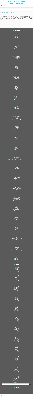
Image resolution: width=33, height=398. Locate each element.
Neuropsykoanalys (16, 160)
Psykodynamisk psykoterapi (16, 200)
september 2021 (16, 289)
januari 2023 (16, 280)
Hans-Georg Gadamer (16, 105)
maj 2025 (16, 269)
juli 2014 (16, 357)
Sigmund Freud (16, 221)
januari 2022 (16, 286)
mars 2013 (16, 369)
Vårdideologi (16, 258)
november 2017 (16, 320)
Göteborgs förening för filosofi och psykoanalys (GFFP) (16, 100)
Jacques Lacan (16, 118)
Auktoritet (16, 46)
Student (17, 236)
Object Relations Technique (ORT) (17, 166)
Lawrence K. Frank (16, 139)
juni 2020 (16, 298)
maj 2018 (16, 316)
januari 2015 (16, 351)
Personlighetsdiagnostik (16, 178)
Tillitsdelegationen (16, 247)
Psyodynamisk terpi (16, 210)
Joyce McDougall (17, 127)
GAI (16, 98)
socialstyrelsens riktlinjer (17, 228)
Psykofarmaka (22, 13)
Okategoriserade (17, 168)
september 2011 (16, 380)
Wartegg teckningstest (16, 261)
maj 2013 (16, 367)
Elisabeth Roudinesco (16, 75)
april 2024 (16, 278)
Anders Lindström (17, 38)
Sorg (16, 230)
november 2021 (16, 288)
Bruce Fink (16, 58)
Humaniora (16, 109)
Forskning (16, 95)
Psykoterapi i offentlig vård (16, 209)
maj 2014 (16, 359)
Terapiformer (16, 241)
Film (16, 89)
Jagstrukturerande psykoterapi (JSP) (16, 119)
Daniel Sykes (16, 65)
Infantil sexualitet (17, 115)
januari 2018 (16, 319)
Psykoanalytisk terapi (16, 198)
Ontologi (17, 169)
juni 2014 (16, 358)
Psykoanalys (16, 196)
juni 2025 (16, 268)
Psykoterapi (16, 208)
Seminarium (16, 220)
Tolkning (17, 249)
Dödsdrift (17, 68)
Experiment (16, 85)
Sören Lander (16, 229)
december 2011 (16, 378)
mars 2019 (16, 308)
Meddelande (16, 149)
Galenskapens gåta (7, 12)
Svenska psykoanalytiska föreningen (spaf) (16, 238)
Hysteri (16, 110)
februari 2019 (16, 309)
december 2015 (16, 340)
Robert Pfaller (16, 217)
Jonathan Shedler (17, 126)
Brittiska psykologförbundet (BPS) (17, 57)
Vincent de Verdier (16, 259)
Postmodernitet (16, 186)
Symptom (16, 239)
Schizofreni (25, 13)
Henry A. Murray (17, 106)
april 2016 (16, 336)
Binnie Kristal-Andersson (17, 49)
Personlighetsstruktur (16, 180)
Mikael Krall (16, 156)
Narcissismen (16, 158)
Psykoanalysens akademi (17, 197)
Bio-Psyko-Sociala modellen (10, 13)
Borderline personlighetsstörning (16, 56)
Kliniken (17, 130)
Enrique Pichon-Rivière (16, 78)
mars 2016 (16, 337)
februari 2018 (16, 318)
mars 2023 (16, 279)
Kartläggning (16, 129)
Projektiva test (16, 190)
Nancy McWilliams (16, 157)
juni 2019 (16, 306)
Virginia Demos (16, 260)
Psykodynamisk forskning (17, 199)
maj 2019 (16, 307)
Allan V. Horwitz (17, 36)
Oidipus (17, 167)
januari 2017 (16, 328)
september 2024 (16, 276)
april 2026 (16, 266)
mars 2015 (16, 349)
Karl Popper (16, 128)
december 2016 (16, 329)
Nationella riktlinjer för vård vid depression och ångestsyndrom (16, 159)
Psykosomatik (16, 207)
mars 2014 (16, 361)
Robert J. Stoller (17, 216)
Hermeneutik (16, 107)
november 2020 (16, 296)
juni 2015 (16, 346)
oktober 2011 (16, 379)
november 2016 (16, 330)
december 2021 (16, 287)
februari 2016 (16, 338)
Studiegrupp (16, 237)
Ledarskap (16, 140)
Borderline (16, 55)
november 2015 (16, 341)
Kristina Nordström (16, 137)
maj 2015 (16, 347)
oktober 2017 (16, 321)
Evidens (17, 79)
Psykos (16, 206)
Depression (16, 66)
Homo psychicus (17, 108)
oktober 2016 (16, 331)
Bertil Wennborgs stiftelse (17, 48)
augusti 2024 (16, 277)
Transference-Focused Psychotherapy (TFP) (16, 250)
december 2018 (16, 310)
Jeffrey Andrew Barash (16, 120)
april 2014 (16, 360)
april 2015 (16, 348)
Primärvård (16, 189)
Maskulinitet (16, 148)
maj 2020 (16, 299)
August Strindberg (16, 45)
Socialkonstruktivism (16, 226)
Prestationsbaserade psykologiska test (16, 188)
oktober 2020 (16, 297)
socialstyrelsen (16, 227)
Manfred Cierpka (17, 146)
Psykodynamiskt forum (16, 1)
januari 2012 (16, 377)
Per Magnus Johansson (16, 176)
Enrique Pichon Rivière (16, 77)
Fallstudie (16, 86)
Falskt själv (16, 87)
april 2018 (16, 317)
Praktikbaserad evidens (16, 187)
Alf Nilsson (16, 35)
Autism (16, 47)
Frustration (16, 97)
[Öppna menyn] (31, 5)
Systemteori (16, 240)
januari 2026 (16, 267)
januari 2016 (16, 339)
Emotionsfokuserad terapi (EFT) (16, 76)
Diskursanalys (16, 67)
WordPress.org (16, 392)
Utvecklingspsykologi (16, 257)
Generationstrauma (16, 99)
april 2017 (16, 326)
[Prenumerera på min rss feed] (2, 5)
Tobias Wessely (16, 248)
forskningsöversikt (16, 96)
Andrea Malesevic (16, 39)
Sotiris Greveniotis (16, 231)
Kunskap (17, 138)
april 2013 (16, 368)
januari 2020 (16, 300)
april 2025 (16, 270)
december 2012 (16, 370)
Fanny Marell (16, 88)
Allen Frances (16, 37)
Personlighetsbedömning (17, 177)
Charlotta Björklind (16, 59)
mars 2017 (16, 327)
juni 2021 (16, 290)
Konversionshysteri (16, 136)
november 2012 (16, 371)
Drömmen (16, 69)
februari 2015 (16, 350)
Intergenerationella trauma (16, 116)
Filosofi (16, 90)
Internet (17, 117)
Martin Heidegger (17, 147)
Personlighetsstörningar (16, 179)
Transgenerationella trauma (16, 251)
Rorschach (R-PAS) (16, 218)
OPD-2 (16, 170)
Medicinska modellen (17, 13)
